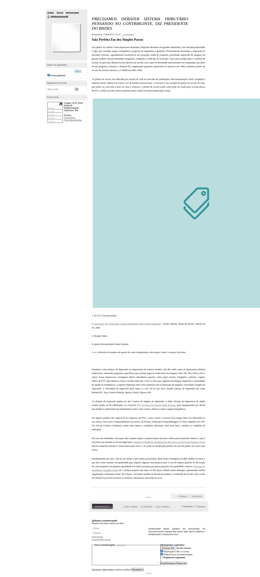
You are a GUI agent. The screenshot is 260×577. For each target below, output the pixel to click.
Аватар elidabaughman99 (66, 37)
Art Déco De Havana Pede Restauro (159, 405)
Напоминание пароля (101, 539)
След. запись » (163, 506)
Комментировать (102, 506)
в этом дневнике (58, 75)
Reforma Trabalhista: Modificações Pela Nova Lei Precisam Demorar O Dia (169, 442)
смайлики (121, 545)
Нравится (183, 496)
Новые (201, 506)
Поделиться (197, 496)
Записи (50, 12)
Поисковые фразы (73, 120)
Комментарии (72, 12)
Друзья (59, 12)
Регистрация (97, 536)
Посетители (69, 118)
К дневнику (147, 506)
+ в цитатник (127, 34)
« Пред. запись (130, 506)
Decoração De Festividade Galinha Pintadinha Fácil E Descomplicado (127, 324)
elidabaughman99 (48, 16)
